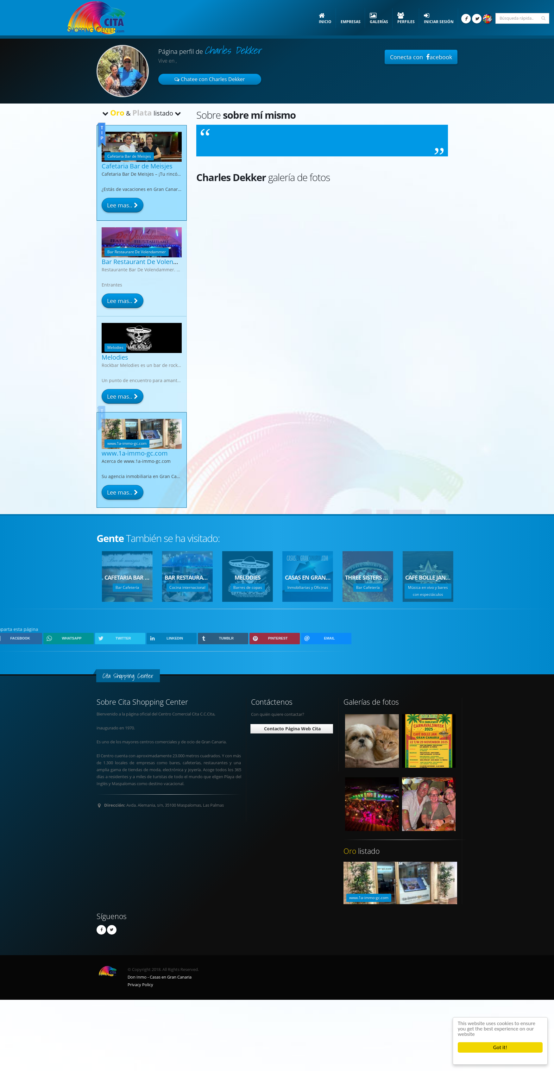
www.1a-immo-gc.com (135, 454)
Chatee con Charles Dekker (209, 79)
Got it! (500, 1047)
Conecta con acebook (421, 57)
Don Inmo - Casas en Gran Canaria (160, 977)
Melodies (115, 357)
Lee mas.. (122, 205)
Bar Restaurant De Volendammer (150, 261)
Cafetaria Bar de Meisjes (137, 166)
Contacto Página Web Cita (292, 729)
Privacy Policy (140, 984)
